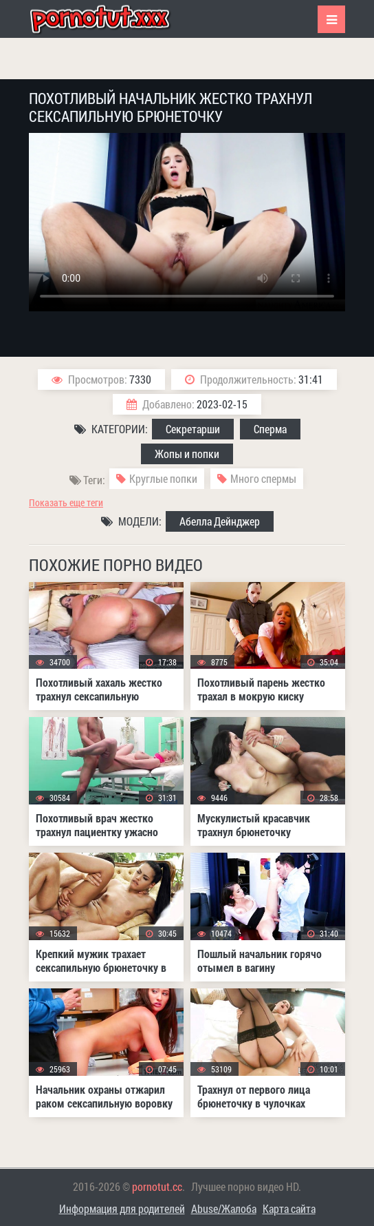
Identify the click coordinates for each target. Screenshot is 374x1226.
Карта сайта (289, 1208)
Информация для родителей (122, 1208)
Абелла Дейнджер (219, 521)
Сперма (270, 429)
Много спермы (263, 478)
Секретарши (193, 429)
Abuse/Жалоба (223, 1208)
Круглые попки (163, 478)
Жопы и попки (187, 453)
